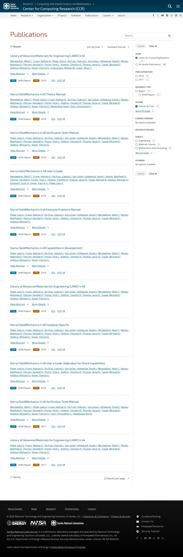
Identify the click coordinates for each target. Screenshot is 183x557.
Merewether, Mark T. (21, 61)
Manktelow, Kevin (60, 106)
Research (28, 3)
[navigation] (95, 47)
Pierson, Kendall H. (33, 64)
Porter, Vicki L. (52, 64)
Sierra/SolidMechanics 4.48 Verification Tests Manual (44, 132)
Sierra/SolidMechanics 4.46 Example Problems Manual (45, 209)
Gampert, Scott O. (19, 183)
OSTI (61, 80)
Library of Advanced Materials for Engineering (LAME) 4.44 (47, 440)
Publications (91, 15)
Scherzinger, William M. (63, 68)
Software (76, 15)
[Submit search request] (169, 35)
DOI (53, 80)
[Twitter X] (158, 15)
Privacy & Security (120, 516)
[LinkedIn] (176, 15)
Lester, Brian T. (84, 68)
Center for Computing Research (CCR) (53, 8)
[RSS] (180, 15)
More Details (40, 73)
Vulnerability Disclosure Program (68, 547)
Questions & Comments (96, 516)
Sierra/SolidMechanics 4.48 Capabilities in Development (46, 248)
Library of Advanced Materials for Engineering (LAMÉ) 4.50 (47, 55)
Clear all (154, 45)
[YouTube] (162, 15)
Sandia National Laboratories (22, 531)
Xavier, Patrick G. (40, 68)
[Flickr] (167, 15)
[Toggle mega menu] (178, 6)
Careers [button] (107, 15)
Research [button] (26, 15)
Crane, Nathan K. (42, 61)
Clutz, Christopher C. (81, 106)
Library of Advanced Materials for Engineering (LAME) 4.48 (47, 286)
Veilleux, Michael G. (20, 68)
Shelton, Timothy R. (71, 64)
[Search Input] (148, 35)
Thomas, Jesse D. (92, 64)
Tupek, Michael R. (111, 64)
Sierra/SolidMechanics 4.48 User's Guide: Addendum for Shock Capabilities (57, 363)
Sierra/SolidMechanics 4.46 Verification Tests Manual (44, 401)
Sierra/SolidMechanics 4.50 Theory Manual (38, 94)
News (14, 15)
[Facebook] (153, 15)
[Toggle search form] (170, 6)
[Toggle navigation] (5, 15)
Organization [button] (44, 15)
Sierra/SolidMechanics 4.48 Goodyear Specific (39, 324)
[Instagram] (171, 15)
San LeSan (93, 61)
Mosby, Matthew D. (116, 176)
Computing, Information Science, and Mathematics (64, 3)
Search (121, 15)
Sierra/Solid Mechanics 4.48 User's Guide (36, 171)
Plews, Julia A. (59, 61)
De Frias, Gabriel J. (77, 61)
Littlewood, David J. (110, 61)
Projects (62, 15)
